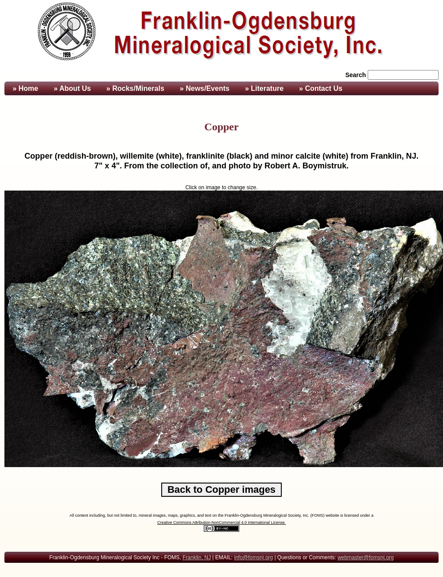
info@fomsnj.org (253, 557)
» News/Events (204, 88)
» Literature (264, 88)
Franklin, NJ (197, 557)
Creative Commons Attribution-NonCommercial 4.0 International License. (221, 522)
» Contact (320, 88)
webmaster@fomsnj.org (366, 557)
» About (72, 88)
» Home (24, 88)
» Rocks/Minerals (135, 88)
